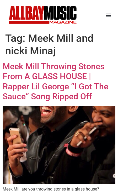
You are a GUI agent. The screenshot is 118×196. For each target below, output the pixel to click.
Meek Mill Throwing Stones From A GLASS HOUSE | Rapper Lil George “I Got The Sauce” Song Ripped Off (55, 81)
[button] (108, 15)
